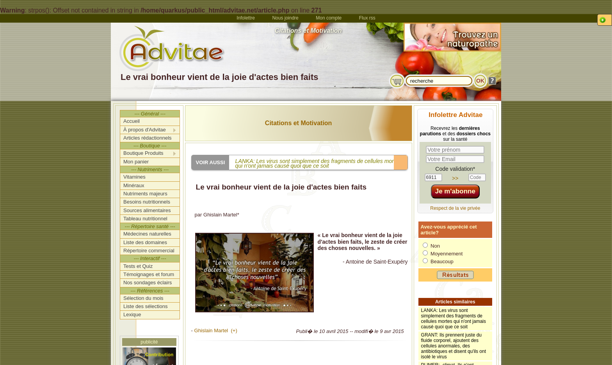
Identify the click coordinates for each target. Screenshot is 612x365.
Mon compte (329, 18)
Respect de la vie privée (455, 208)
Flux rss (367, 18)
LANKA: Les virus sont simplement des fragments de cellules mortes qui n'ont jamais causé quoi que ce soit (453, 319)
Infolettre (246, 18)
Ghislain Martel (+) (215, 330)
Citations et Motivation (298, 123)
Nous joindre (285, 18)
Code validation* (455, 169)
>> (455, 178)
